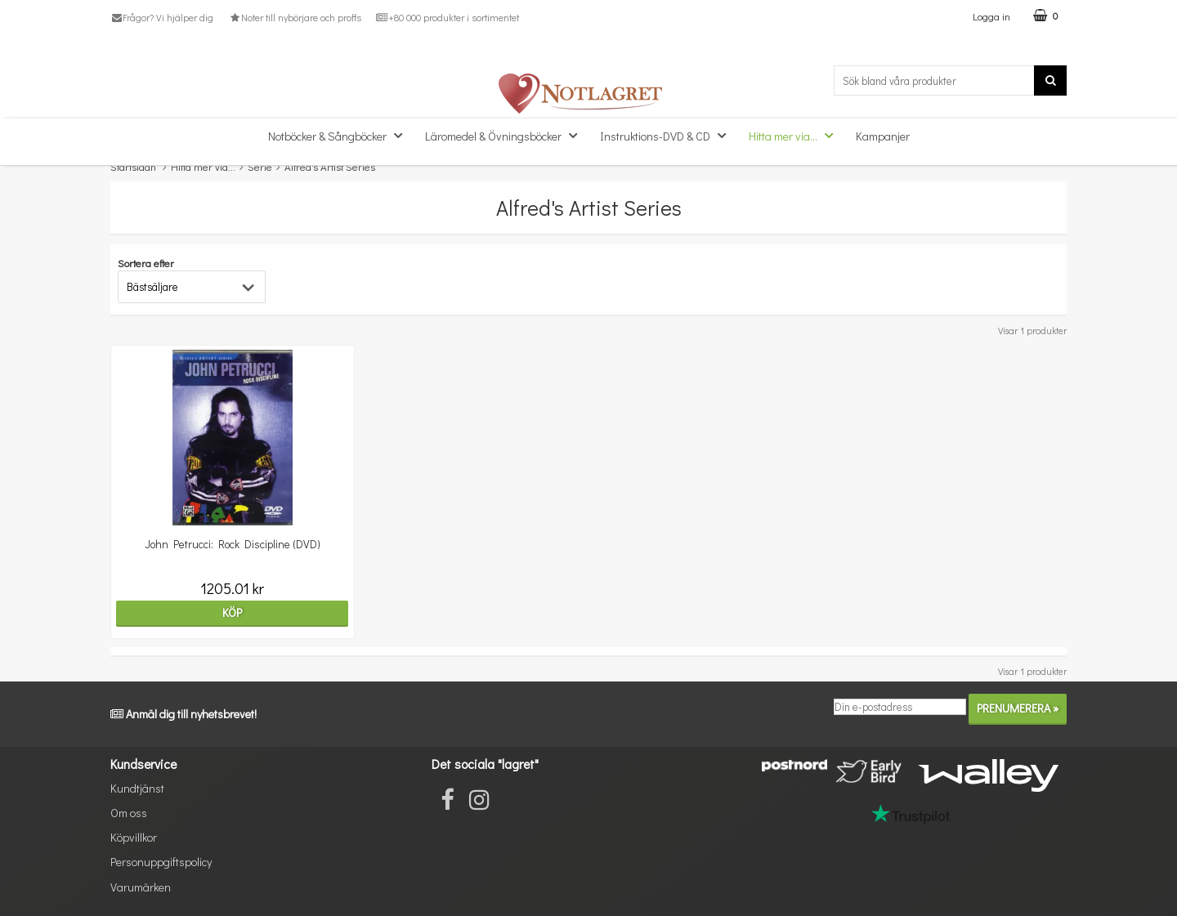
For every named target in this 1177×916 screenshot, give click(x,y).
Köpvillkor (133, 837)
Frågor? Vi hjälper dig (161, 17)
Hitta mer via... (796, 135)
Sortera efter (146, 263)
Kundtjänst (137, 788)
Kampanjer (883, 136)
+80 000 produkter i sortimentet (447, 17)
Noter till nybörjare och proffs (294, 17)
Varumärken (140, 887)
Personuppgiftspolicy (161, 861)
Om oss (128, 812)
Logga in (991, 16)
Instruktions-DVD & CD (668, 135)
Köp (226, 612)
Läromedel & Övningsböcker (506, 135)
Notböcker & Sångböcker (340, 135)
